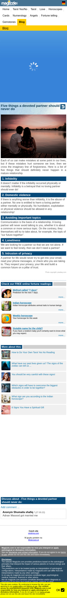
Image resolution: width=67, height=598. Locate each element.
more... (62, 297)
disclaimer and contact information (23, 552)
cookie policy (18, 586)
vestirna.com (33, 533)
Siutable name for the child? (28, 328)
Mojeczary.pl (33, 540)
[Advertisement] (33, 66)
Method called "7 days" (25, 290)
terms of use (45, 592)
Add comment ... (10, 507)
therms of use (32, 586)
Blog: (5, 28)
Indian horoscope (22, 303)
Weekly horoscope (22, 315)
